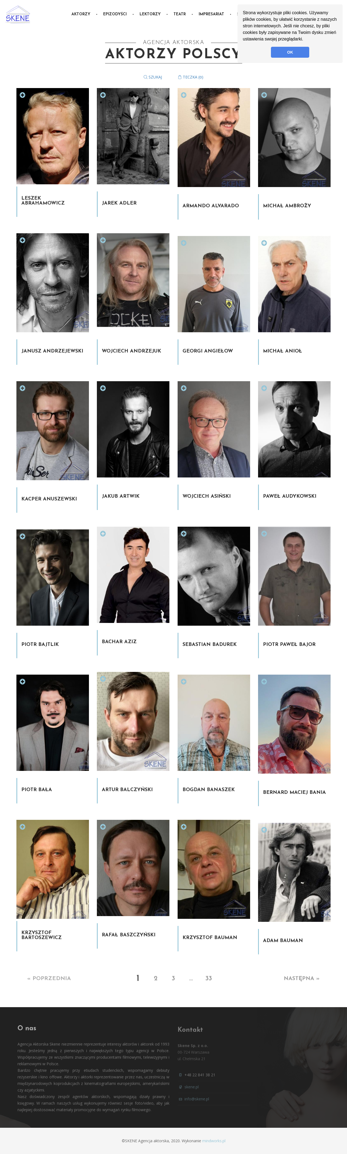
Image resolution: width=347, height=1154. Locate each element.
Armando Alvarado (211, 206)
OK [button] (290, 52)
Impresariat (211, 14)
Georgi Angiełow (208, 351)
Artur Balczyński (127, 789)
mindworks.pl (213, 1140)
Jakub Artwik (121, 496)
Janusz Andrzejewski (52, 351)
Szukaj (153, 77)
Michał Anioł (282, 351)
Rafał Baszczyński (128, 935)
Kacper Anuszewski (49, 499)
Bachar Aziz (119, 642)
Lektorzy (150, 14)
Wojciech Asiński (207, 496)
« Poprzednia (49, 978)
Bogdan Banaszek (209, 789)
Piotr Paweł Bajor (289, 644)
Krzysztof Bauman (210, 937)
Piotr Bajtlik (40, 644)
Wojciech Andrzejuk (131, 351)
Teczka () (190, 77)
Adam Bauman (283, 940)
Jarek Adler (119, 203)
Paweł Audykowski (289, 496)
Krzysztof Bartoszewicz (41, 935)
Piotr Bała (36, 789)
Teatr (180, 14)
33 (208, 978)
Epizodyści (115, 14)
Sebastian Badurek (210, 644)
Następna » (302, 978)
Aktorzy (80, 14)
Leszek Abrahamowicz (43, 201)
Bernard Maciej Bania (294, 792)
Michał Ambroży (287, 206)
